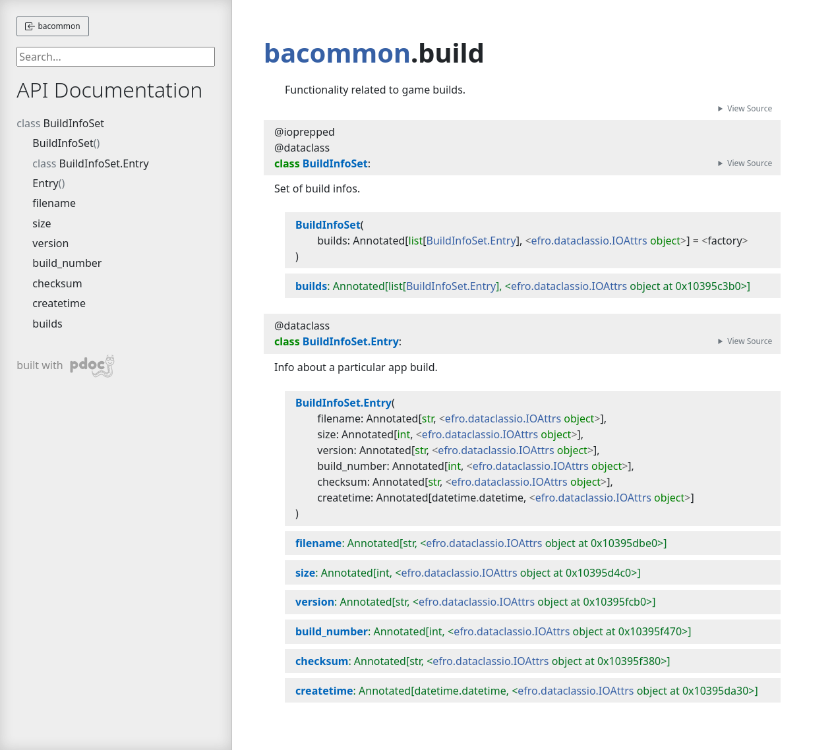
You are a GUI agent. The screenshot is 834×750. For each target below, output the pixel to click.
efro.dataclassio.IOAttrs (589, 240)
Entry (45, 183)
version (50, 243)
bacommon (52, 26)
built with (65, 366)
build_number (67, 263)
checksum (57, 283)
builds (47, 323)
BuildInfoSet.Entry (104, 163)
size (41, 223)
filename (54, 203)
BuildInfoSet (74, 123)
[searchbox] (115, 57)
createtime (59, 303)
